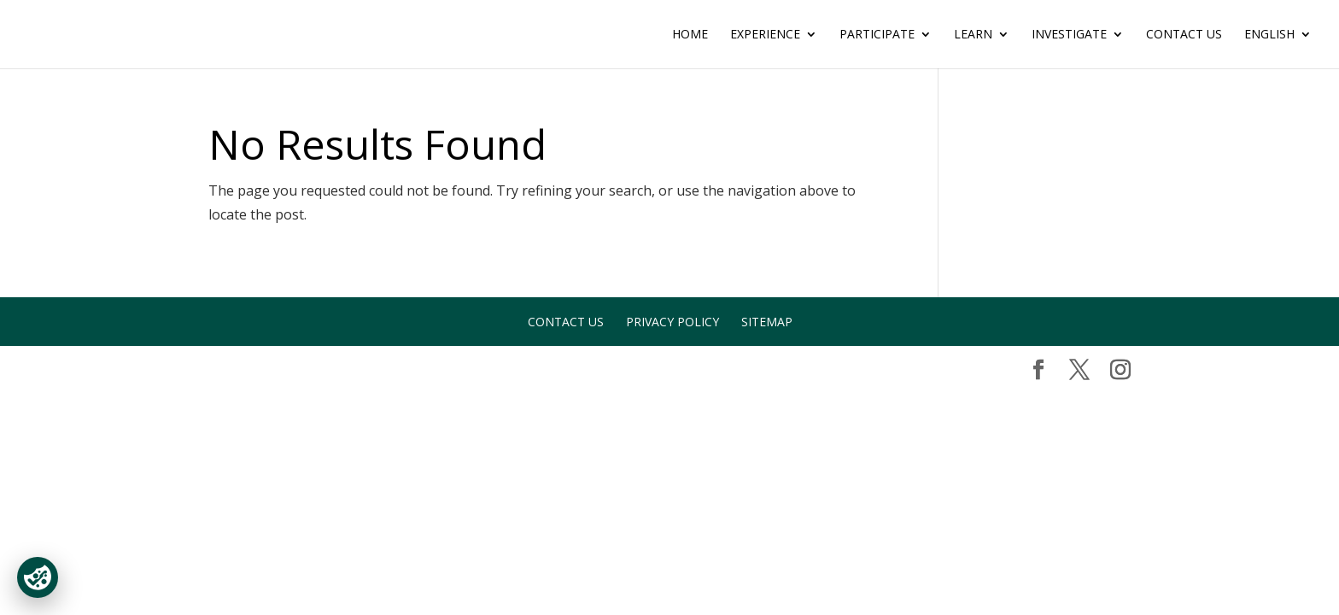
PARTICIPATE (877, 35)
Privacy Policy (672, 321)
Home (690, 35)
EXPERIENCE (765, 35)
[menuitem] (1278, 48)
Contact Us (1184, 35)
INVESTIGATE (1069, 35)
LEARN (973, 35)
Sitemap (766, 321)
